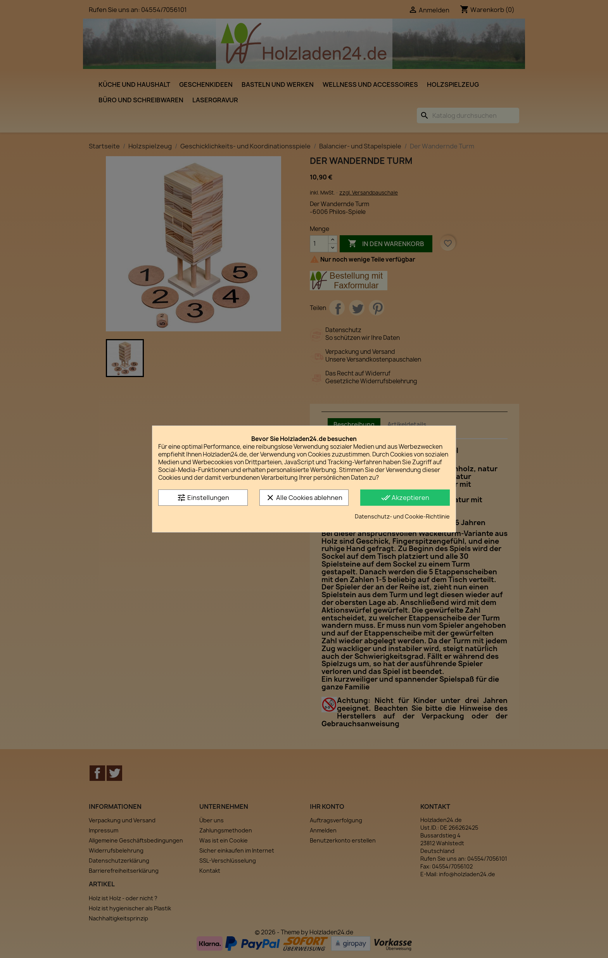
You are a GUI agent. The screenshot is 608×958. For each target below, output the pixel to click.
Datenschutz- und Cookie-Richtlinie (402, 516)
